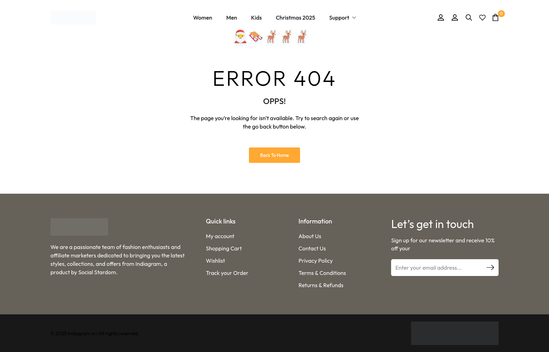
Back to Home (274, 155)
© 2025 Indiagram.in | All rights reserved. (94, 333)
